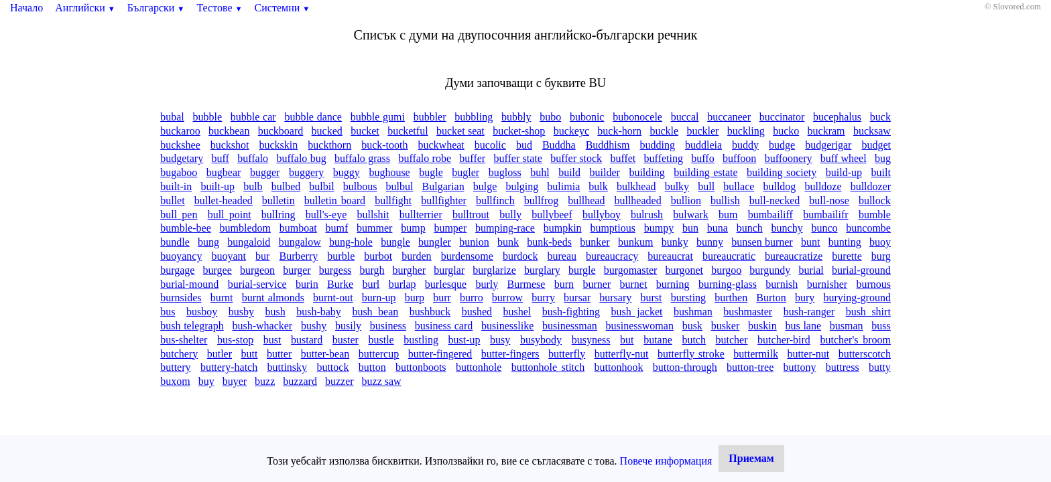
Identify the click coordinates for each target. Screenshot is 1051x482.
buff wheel (843, 158)
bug (883, 158)
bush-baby (318, 311)
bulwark (690, 214)
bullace (738, 186)
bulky (677, 186)
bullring (278, 214)
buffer (472, 158)
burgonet (684, 270)
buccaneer (729, 117)
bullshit (373, 214)
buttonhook (618, 367)
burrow (507, 297)
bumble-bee (185, 228)
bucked (327, 131)
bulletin (278, 200)
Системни (282, 7)
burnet (633, 284)
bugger (265, 172)
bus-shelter (183, 339)
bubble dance (313, 117)
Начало (26, 7)
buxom (175, 381)
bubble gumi (378, 117)
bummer (374, 228)
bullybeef (552, 214)
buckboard (281, 131)
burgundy (769, 270)
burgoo (726, 270)
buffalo (252, 158)
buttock (332, 367)
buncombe (868, 228)
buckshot (229, 145)
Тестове (219, 7)
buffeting (663, 158)
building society (781, 172)
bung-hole (351, 242)
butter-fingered (440, 353)
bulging (521, 186)
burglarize (494, 270)
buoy (880, 242)
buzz (265, 381)
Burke (340, 284)
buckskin (278, 145)
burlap (402, 284)
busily (348, 325)
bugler (465, 172)
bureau (561, 256)
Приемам (751, 458)
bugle (431, 172)
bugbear (223, 172)
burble (341, 256)
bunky (675, 242)
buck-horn (619, 131)
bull (706, 186)
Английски (85, 7)
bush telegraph (192, 325)
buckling (746, 131)
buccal (685, 117)
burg (881, 256)
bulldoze (822, 186)
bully (510, 214)
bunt (810, 242)
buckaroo (180, 131)
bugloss (505, 172)
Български (156, 7)
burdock (520, 256)
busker (725, 325)
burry (543, 297)
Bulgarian (443, 186)
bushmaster (747, 311)
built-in (176, 186)
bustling (421, 339)
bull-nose (829, 200)
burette (846, 256)
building (646, 172)
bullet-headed (223, 200)
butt (249, 353)
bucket (365, 131)
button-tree (750, 367)
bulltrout (470, 214)
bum (728, 214)
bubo (550, 117)
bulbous (360, 186)
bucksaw (872, 131)
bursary (615, 297)
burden (416, 256)
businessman (569, 325)
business (388, 325)
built (881, 172)
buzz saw (381, 381)
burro (471, 297)
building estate (705, 172)
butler (219, 353)
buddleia (703, 145)
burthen (731, 297)
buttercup (379, 353)
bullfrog (541, 200)
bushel (517, 311)
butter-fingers (510, 353)
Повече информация (666, 461)
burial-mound (189, 284)
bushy (313, 325)
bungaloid (248, 242)
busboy (201, 311)
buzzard (300, 381)
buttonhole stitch (547, 367)
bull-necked (774, 200)
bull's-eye (326, 214)
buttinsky (287, 367)
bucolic (490, 145)
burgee (217, 270)
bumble (875, 214)
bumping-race (505, 228)
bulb (252, 186)
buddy (745, 145)
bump (413, 228)
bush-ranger (809, 311)
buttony (800, 367)
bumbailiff (770, 214)
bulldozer (871, 186)
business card (444, 325)
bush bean (375, 311)
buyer (235, 381)
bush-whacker (262, 325)
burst (651, 297)
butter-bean (325, 353)
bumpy (659, 228)
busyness (591, 339)
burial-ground (861, 270)
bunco (824, 228)
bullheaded (637, 200)
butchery (179, 353)
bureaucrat (670, 256)
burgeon (257, 270)
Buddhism (608, 145)
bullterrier (420, 214)
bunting (844, 242)
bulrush (647, 214)
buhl (539, 172)
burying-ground (856, 297)
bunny (709, 242)
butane (657, 339)
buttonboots (420, 367)
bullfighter (444, 200)
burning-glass (727, 284)
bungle (395, 242)
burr (442, 297)
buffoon (739, 158)
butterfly (566, 353)
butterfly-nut (622, 353)
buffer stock (576, 158)
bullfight (393, 200)
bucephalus (837, 117)
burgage (177, 270)
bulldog (779, 186)
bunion (474, 242)
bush (275, 311)
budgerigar (828, 145)
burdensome (467, 256)
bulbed (286, 186)
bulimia (563, 186)
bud (524, 145)
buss (880, 325)
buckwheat (441, 145)
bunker (594, 242)
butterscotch (865, 353)
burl (371, 284)
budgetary (181, 158)
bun (690, 228)
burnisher (827, 284)
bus (167, 311)
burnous (873, 284)
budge (782, 145)
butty (880, 367)
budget (876, 145)
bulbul (400, 186)
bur (262, 256)
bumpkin (563, 228)
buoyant (228, 256)
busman (846, 325)
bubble (208, 117)
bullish (725, 200)
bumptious (612, 228)
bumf (337, 228)
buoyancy (181, 256)
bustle (381, 339)
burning (673, 284)
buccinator (782, 117)
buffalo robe (424, 158)
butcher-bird (783, 339)
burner (596, 284)
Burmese (526, 284)
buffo (702, 158)
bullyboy (601, 214)
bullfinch (495, 200)
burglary (542, 270)
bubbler (430, 117)
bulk (598, 186)
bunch (750, 228)
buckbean (228, 131)
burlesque (446, 284)
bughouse (389, 172)
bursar (577, 297)
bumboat (298, 228)
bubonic (587, 117)
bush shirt (868, 311)
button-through (685, 367)
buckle (664, 131)
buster (345, 339)
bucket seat (460, 131)
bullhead (586, 200)
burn (564, 284)
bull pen (178, 214)
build (569, 172)
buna (717, 228)
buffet (622, 158)
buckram (826, 131)
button (372, 367)
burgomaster (631, 270)
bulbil (321, 186)
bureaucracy (612, 256)
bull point (229, 214)
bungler (434, 242)
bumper (450, 228)
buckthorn (329, 145)
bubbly (516, 117)
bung (208, 242)
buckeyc (571, 131)
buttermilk (755, 353)
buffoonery (788, 158)
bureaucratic (728, 256)
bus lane (803, 325)
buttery (175, 367)
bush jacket (637, 311)
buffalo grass (362, 158)
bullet (172, 200)
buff (220, 158)
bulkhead (636, 186)
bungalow (300, 242)
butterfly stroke (691, 353)
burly (486, 284)
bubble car (253, 117)
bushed (477, 311)
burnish (781, 284)
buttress (842, 367)
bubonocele (637, 117)
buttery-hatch (228, 367)
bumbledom (245, 228)
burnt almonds (273, 297)
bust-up (464, 339)
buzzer (339, 381)
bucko (786, 131)
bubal (172, 117)
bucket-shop (519, 131)
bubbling (473, 117)
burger (296, 270)
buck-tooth (384, 145)
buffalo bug (301, 158)
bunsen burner (761, 242)
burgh (371, 270)
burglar (449, 270)
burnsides (180, 297)
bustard (306, 339)
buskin (762, 325)
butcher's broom (855, 339)
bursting (688, 297)
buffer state (517, 158)
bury (804, 297)
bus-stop (235, 339)
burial (810, 270)
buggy (346, 172)
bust (272, 339)
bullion (686, 200)
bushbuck (430, 311)
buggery (306, 172)
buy (206, 381)
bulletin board (334, 200)
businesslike (507, 325)
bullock (875, 200)
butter (279, 353)
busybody (541, 339)
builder (605, 172)
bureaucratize (793, 256)
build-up (844, 172)
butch (694, 339)
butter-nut (808, 353)
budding (656, 145)
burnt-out (333, 297)
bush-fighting (571, 311)
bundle (175, 242)
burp (414, 297)
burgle (582, 270)
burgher (409, 270)
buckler (702, 131)
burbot (378, 256)
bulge (485, 186)
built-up (217, 186)
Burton (771, 297)
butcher (732, 339)
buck (880, 117)
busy (500, 339)
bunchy (787, 228)
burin (307, 284)
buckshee (180, 145)
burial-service (257, 284)
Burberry (299, 256)
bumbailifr (826, 214)
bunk (508, 242)
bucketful (407, 131)
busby (241, 311)
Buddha (559, 145)
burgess (335, 270)
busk (692, 325)
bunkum (635, 242)
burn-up (379, 297)
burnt (221, 297)
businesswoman (640, 325)
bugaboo (178, 172)
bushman (693, 311)
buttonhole (478, 367)
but (626, 339)
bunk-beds (549, 242)
